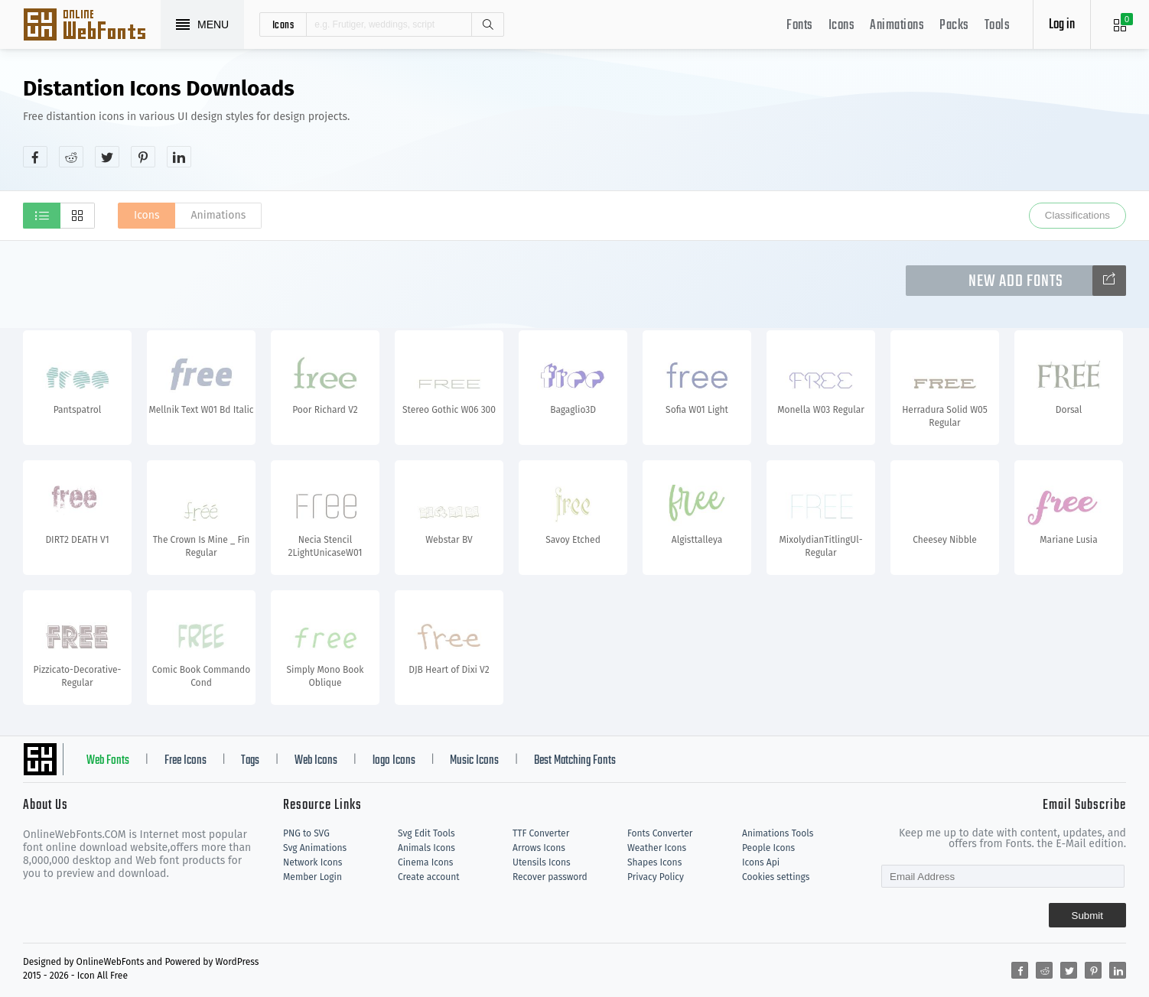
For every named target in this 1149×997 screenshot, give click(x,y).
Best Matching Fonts (575, 761)
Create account (429, 877)
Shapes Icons (654, 862)
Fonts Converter (659, 833)
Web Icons (316, 761)
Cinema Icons (425, 862)
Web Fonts (107, 761)
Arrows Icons (539, 848)
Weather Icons (656, 848)
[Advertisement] (847, 121)
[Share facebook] (35, 156)
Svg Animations (315, 848)
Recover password (550, 877)
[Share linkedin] (179, 156)
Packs (954, 26)
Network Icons (312, 862)
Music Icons (474, 761)
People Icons (768, 848)
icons (283, 24)
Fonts (799, 26)
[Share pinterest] (143, 156)
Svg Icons (92, 26)
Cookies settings (775, 877)
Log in (1062, 25)
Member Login (312, 877)
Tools (998, 26)
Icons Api (761, 862)
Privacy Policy (655, 877)
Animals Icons (426, 848)
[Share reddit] (71, 156)
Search (487, 24)
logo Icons (394, 761)
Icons (841, 26)
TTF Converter (541, 833)
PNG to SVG (306, 833)
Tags (250, 761)
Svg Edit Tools (426, 833)
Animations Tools (777, 833)
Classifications (1077, 215)
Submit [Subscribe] (1087, 915)
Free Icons (185, 761)
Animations (897, 26)
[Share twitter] (107, 156)
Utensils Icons (542, 862)
